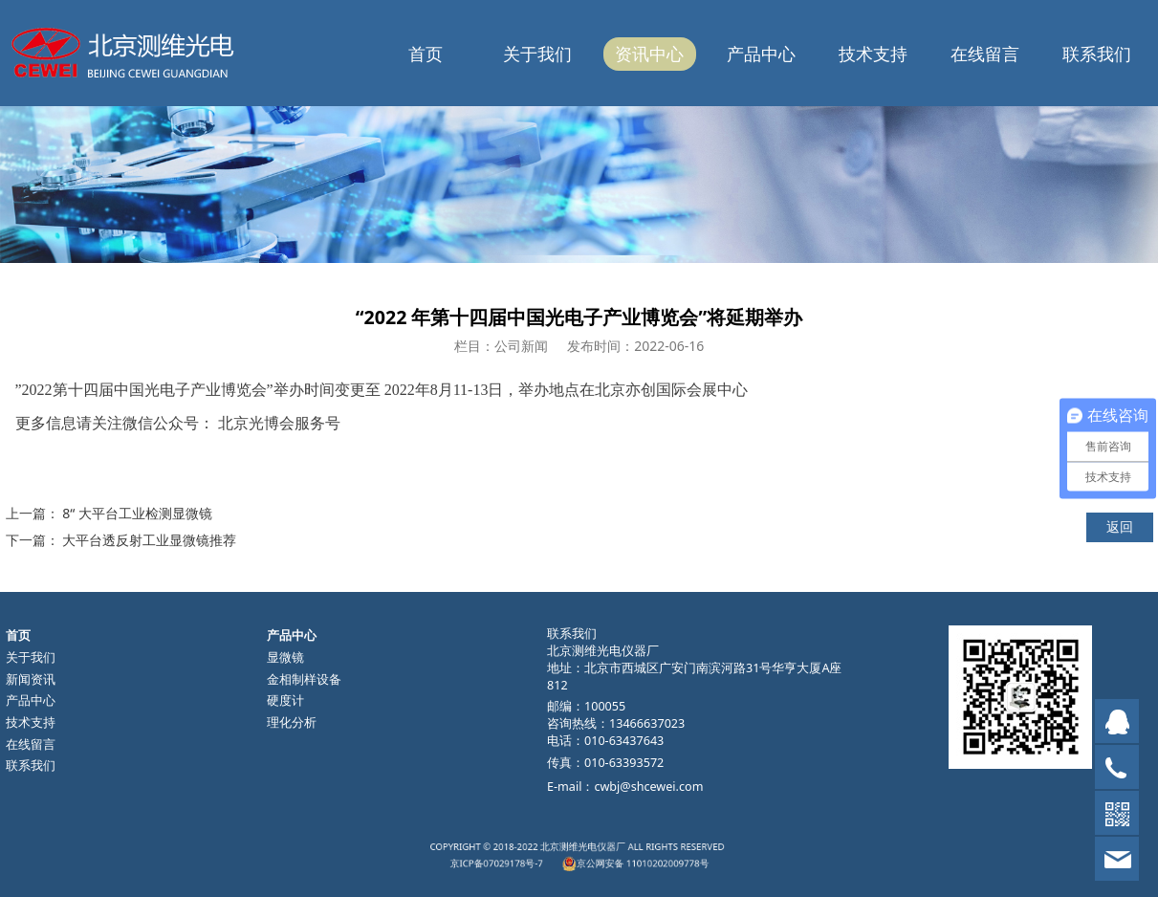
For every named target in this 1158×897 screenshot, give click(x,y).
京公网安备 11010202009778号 (610, 860)
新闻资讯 (30, 679)
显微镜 (285, 657)
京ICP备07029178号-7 (538, 860)
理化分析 (292, 722)
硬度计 (285, 700)
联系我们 (1096, 53)
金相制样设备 (304, 679)
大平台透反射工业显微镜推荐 (149, 540)
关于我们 (537, 53)
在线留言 (984, 53)
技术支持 (873, 53)
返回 (1119, 526)
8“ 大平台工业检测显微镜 (137, 513)
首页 (425, 53)
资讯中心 (649, 53)
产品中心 (761, 53)
